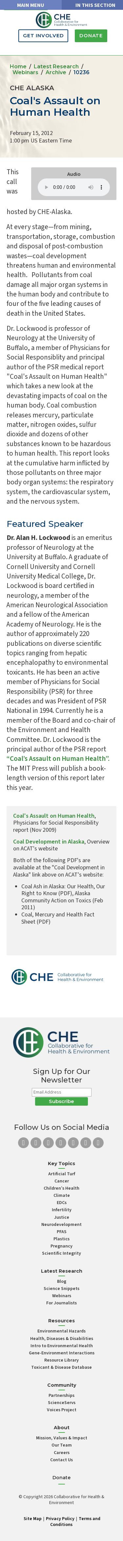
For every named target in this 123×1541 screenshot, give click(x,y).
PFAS (62, 1232)
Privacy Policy (60, 1519)
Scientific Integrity (61, 1253)
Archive (56, 72)
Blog (61, 1281)
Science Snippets (61, 1288)
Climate (61, 1195)
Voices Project (61, 1410)
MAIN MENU (30, 5)
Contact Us (61, 1460)
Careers (62, 1452)
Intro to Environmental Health (62, 1346)
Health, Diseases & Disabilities (61, 1338)
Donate (91, 35)
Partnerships (61, 1395)
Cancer (61, 1181)
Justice (61, 1217)
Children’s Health (61, 1188)
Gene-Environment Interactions (61, 1353)
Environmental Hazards (61, 1331)
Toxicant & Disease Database (61, 1367)
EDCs (62, 1202)
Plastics (61, 1239)
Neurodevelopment (61, 1224)
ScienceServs (61, 1402)
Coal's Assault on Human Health (53, 816)
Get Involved (43, 35)
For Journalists (61, 1303)
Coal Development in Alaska (48, 842)
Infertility (62, 1210)
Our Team (61, 1445)
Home (18, 66)
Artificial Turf (61, 1174)
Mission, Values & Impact (61, 1438)
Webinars (25, 72)
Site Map (33, 1519)
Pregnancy (61, 1246)
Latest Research (56, 66)
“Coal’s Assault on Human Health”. (58, 758)
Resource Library (61, 1360)
